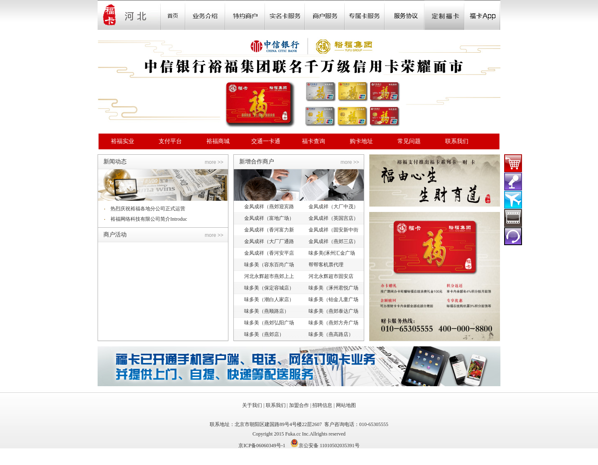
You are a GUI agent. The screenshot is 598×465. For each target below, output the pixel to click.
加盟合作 (299, 405)
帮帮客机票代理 (326, 265)
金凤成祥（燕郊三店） (333, 241)
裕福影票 (513, 218)
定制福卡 (444, 15)
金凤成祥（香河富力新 (269, 230)
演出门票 (513, 181)
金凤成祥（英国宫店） (333, 218)
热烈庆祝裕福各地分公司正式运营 (147, 209)
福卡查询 (313, 141)
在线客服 (513, 236)
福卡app (482, 15)
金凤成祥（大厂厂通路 (269, 241)
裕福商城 (218, 141)
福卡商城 (513, 163)
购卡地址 (361, 141)
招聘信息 (322, 405)
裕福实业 (122, 141)
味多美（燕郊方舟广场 (333, 323)
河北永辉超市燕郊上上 (269, 276)
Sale (245, 15)
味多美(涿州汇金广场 (332, 253)
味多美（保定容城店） (269, 288)
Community (284, 15)
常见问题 (409, 141)
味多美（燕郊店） (264, 334)
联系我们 (456, 141)
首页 (173, 15)
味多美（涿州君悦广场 (333, 288)
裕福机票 (513, 200)
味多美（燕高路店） (331, 334)
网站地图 (346, 405)
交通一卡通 (265, 141)
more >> (214, 162)
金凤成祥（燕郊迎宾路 (269, 206)
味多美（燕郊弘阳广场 (269, 323)
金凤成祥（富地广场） (269, 218)
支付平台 (170, 141)
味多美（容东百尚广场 (269, 265)
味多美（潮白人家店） (269, 299)
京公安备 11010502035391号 (329, 445)
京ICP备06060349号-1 (261, 445)
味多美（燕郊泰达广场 (333, 311)
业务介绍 (205, 15)
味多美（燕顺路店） (266, 311)
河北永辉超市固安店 (331, 276)
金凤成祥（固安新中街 (333, 230)
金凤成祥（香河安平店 (269, 253)
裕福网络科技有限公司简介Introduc (148, 219)
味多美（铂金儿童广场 (333, 299)
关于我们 (252, 405)
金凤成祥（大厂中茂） (333, 206)
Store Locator (324, 15)
